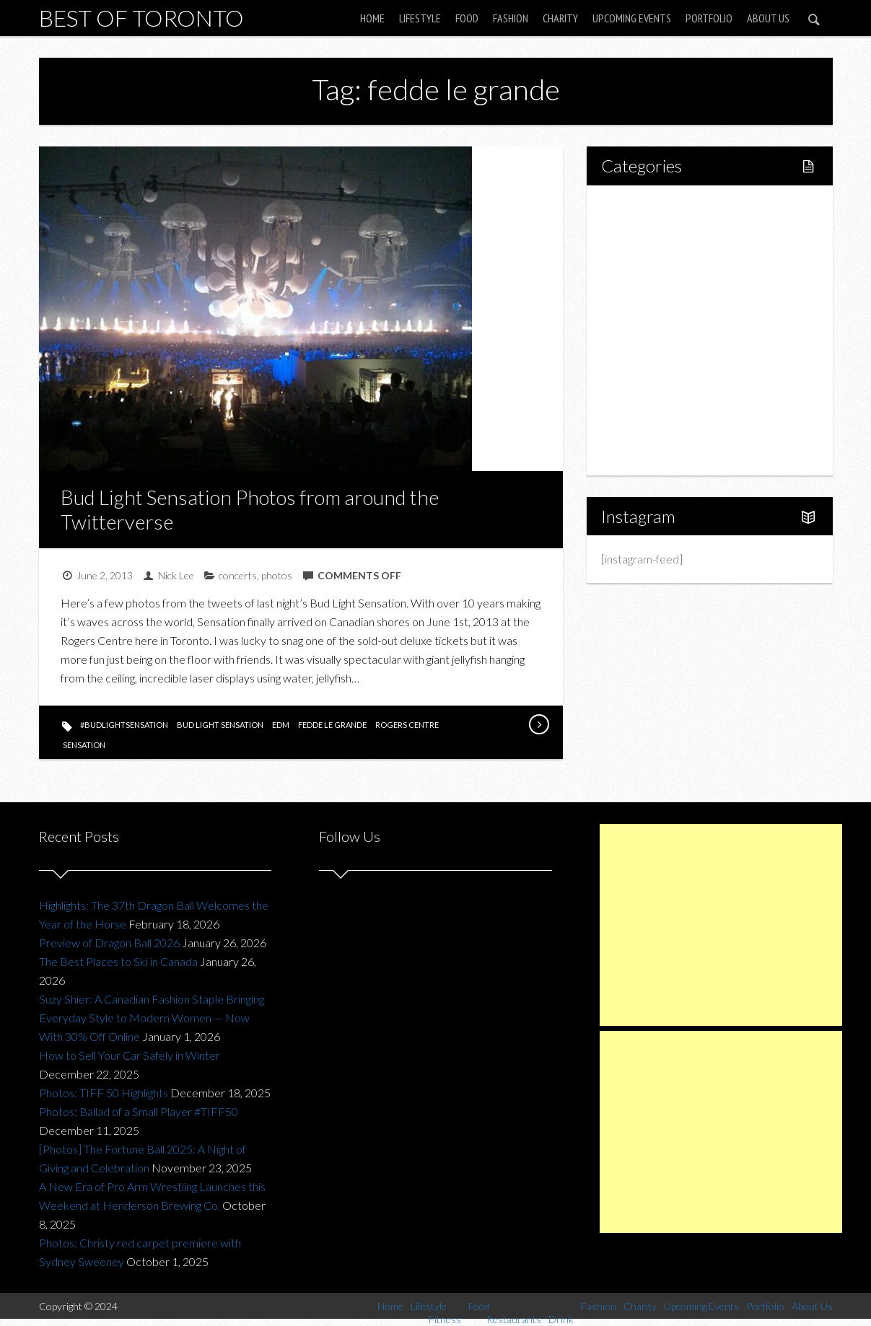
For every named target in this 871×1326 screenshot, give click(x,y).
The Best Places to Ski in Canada (118, 961)
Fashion (510, 18)
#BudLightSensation (124, 724)
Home (372, 18)
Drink (645, 330)
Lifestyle (420, 18)
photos (276, 575)
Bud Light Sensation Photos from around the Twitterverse (250, 509)
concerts (238, 575)
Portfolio (709, 18)
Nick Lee (176, 575)
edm (280, 724)
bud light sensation (220, 724)
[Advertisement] (721, 925)
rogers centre (407, 724)
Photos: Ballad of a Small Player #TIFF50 (138, 1111)
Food (466, 18)
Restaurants (661, 305)
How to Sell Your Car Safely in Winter (129, 1055)
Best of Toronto (141, 18)
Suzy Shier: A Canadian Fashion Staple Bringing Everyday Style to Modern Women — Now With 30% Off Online (151, 1017)
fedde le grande (332, 724)
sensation (84, 745)
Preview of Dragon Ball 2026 (109, 942)
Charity (560, 18)
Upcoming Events (631, 18)
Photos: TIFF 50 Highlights (103, 1092)
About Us (768, 18)
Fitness (649, 256)
